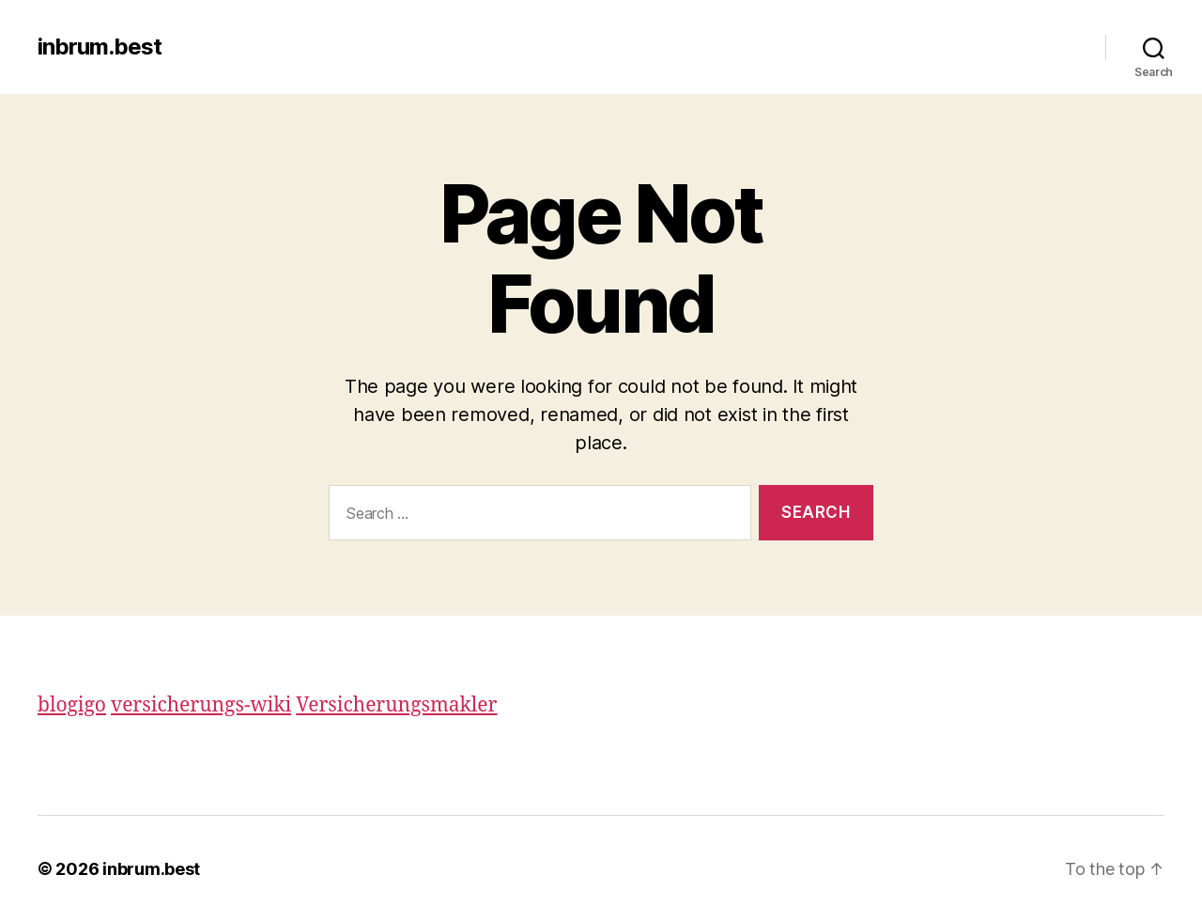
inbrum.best (100, 47)
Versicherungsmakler (396, 705)
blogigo (72, 705)
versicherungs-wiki (201, 705)
